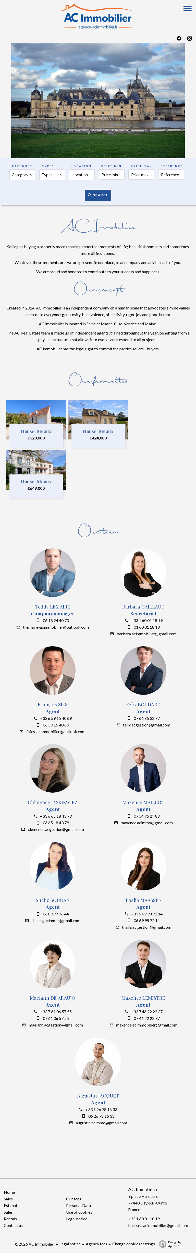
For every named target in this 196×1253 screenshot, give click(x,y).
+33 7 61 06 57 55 (56, 1011)
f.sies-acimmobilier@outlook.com (55, 731)
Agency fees (96, 1243)
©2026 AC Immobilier (34, 1244)
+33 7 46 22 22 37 (147, 1011)
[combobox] (22, 175)
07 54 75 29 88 (147, 816)
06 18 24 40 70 (56, 620)
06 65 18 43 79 (56, 822)
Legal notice (70, 1243)
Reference (172, 166)
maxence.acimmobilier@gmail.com (146, 1024)
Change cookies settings (133, 1243)
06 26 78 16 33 (101, 1116)
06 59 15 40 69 (56, 724)
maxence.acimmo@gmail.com (147, 822)
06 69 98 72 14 (147, 920)
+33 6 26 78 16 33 (101, 1109)
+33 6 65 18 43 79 (56, 816)
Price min (111, 166)
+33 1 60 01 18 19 (147, 620)
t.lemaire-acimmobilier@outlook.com (56, 627)
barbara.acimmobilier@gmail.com (147, 633)
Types (48, 166)
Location (81, 166)
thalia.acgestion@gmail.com (146, 927)
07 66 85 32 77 (147, 718)
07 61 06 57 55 (56, 1018)
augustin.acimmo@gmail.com (101, 1122)
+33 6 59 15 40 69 (56, 718)
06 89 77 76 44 (56, 913)
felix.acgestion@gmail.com (146, 724)
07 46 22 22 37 (147, 1018)
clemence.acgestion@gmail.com (56, 829)
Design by (168, 1244)
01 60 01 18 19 (147, 627)
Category (22, 166)
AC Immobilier (143, 1189)
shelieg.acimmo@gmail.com (56, 920)
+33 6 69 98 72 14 (147, 913)
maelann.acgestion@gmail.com (56, 1024)
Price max (141, 166)
